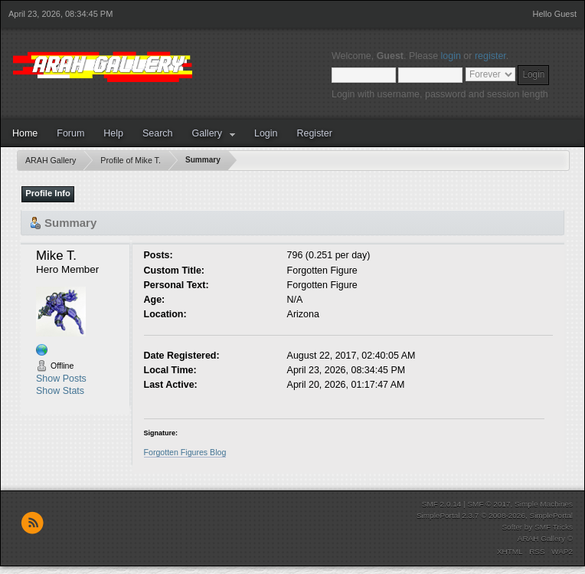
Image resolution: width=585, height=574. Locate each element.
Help (113, 133)
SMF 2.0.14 (442, 504)
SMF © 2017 (488, 504)
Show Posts (61, 378)
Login (266, 133)
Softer (512, 527)
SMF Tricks (553, 527)
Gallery (206, 133)
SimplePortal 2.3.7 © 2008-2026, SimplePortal (495, 515)
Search (157, 133)
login (451, 56)
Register (314, 133)
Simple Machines (544, 504)
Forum (70, 133)
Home (25, 133)
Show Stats (60, 390)
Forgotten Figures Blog (185, 452)
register (490, 56)
